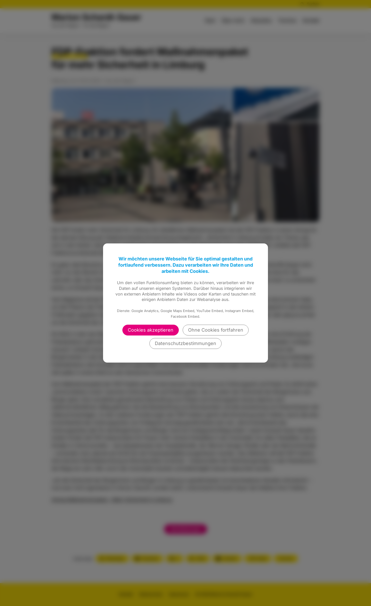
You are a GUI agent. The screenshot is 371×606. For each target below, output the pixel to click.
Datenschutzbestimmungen (185, 343)
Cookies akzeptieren (150, 330)
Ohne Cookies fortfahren (215, 330)
